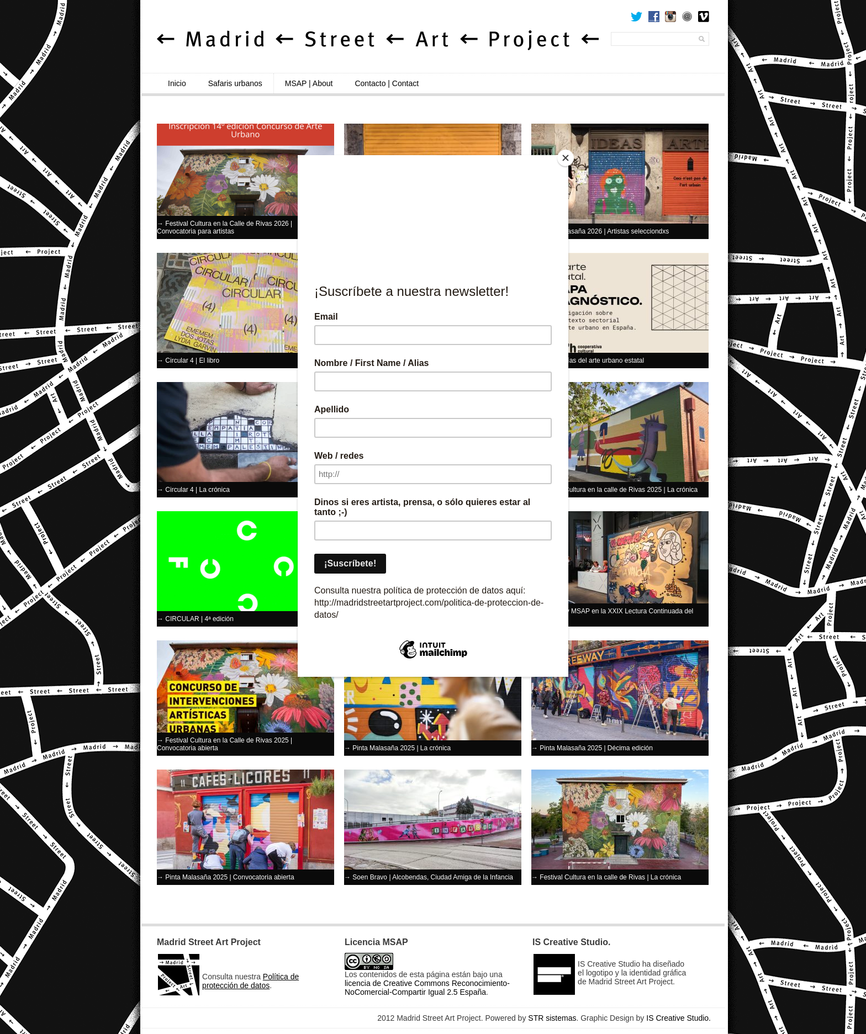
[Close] (565, 158)
